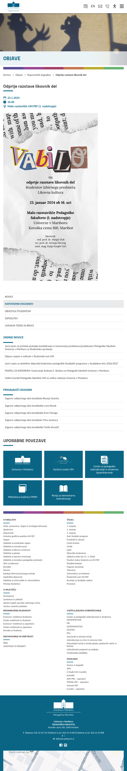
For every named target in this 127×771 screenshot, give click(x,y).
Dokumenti (8, 533)
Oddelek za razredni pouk (15, 546)
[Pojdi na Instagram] (65, 745)
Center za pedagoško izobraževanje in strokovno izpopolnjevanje (89, 618)
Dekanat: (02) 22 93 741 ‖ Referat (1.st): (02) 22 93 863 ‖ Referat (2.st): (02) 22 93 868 (64, 732)
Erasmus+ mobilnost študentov (17, 617)
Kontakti (7, 566)
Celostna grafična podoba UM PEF (19, 536)
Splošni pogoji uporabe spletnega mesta (21, 603)
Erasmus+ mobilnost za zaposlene (18, 623)
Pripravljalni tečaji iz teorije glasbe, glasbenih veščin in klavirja (92, 645)
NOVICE (9, 296)
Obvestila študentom (76, 553)
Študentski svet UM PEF (78, 577)
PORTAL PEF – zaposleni (78, 682)
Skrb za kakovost (10, 563)
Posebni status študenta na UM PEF (83, 560)
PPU (69, 633)
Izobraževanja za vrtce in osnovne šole (84, 640)
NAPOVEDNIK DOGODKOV (19, 303)
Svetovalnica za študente (78, 573)
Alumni (6, 570)
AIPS (69, 668)
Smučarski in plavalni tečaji (79, 636)
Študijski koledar (74, 563)
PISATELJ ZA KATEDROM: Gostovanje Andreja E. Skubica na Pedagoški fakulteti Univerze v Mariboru (57, 370)
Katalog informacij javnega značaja (19, 573)
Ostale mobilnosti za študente (17, 620)
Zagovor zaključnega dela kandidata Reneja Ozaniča (32, 398)
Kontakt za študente (12, 630)
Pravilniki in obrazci (76, 539)
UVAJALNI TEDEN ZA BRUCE (19, 325)
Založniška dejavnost (12, 577)
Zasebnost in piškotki (13, 599)
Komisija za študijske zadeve (80, 580)
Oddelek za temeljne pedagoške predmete (22, 560)
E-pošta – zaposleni (76, 689)
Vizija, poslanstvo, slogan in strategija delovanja (25, 526)
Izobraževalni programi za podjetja (82, 649)
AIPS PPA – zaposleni (76, 678)
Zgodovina (8, 529)
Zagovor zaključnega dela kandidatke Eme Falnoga (31, 412)
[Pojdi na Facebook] (60, 745)
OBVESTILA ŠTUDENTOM (18, 311)
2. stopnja (71, 529)
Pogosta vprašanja (75, 566)
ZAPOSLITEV (11, 318)
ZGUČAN (71, 629)
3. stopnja (71, 533)
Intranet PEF (72, 685)
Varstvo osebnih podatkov (15, 606)
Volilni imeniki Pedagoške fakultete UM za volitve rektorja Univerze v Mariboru (46, 378)
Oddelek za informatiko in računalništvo (21, 580)
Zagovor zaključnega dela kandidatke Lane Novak (30, 405)
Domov (7, 74)
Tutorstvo (71, 570)
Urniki (69, 546)
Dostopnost (8, 596)
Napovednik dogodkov (39, 74)
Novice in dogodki (75, 665)
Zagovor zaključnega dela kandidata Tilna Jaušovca (31, 420)
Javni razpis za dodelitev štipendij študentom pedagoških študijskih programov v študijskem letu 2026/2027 (61, 363)
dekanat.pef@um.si (65, 738)
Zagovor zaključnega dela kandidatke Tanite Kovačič (32, 427)
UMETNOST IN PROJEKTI (14, 646)
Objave (19, 74)
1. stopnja (71, 526)
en (93, 6)
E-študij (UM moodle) (77, 672)
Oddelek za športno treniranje (17, 556)
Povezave (71, 583)
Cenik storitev (73, 543)
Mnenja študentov (11, 583)
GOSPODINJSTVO (75, 626)
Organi (6, 539)
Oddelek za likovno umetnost (16, 550)
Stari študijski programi (77, 536)
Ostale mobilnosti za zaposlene (17, 627)
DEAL (5, 642)
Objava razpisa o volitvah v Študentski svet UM (29, 356)
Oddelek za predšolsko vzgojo (16, 543)
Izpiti (69, 550)
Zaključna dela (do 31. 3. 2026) (81, 556)
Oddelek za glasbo (11, 553)
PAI (68, 623)
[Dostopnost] (115, 6)
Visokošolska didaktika (77, 653)
